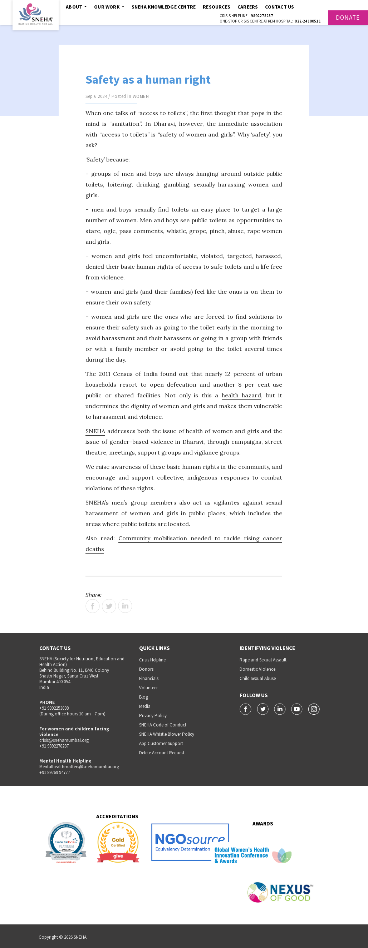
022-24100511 (307, 21)
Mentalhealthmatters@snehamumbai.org (79, 767)
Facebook (92, 606)
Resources (216, 7)
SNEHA (95, 431)
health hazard (241, 395)
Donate (348, 17)
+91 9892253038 (54, 708)
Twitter (109, 606)
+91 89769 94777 (54, 772)
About (76, 7)
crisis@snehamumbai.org (64, 740)
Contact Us (279, 7)
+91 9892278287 (54, 746)
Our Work (109, 7)
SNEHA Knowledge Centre (164, 7)
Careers (247, 7)
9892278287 (262, 15)
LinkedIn (125, 606)
